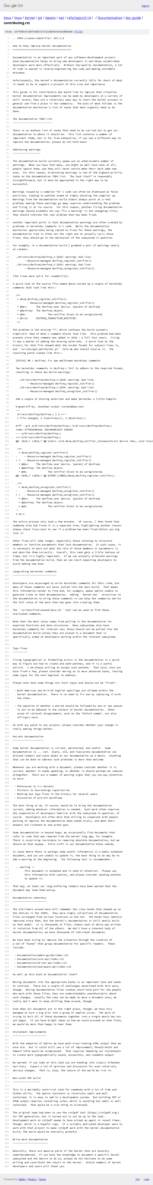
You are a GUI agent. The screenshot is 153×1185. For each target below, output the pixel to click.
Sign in (145, 5)
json (146, 1179)
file (78, 31)
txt (137, 1179)
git (40, 18)
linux (7, 18)
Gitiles (22, 1179)
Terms (42, 1179)
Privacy (32, 1179)
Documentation (110, 18)
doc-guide (133, 18)
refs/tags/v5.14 (79, 18)
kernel (30, 18)
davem (50, 18)
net (61, 18)
